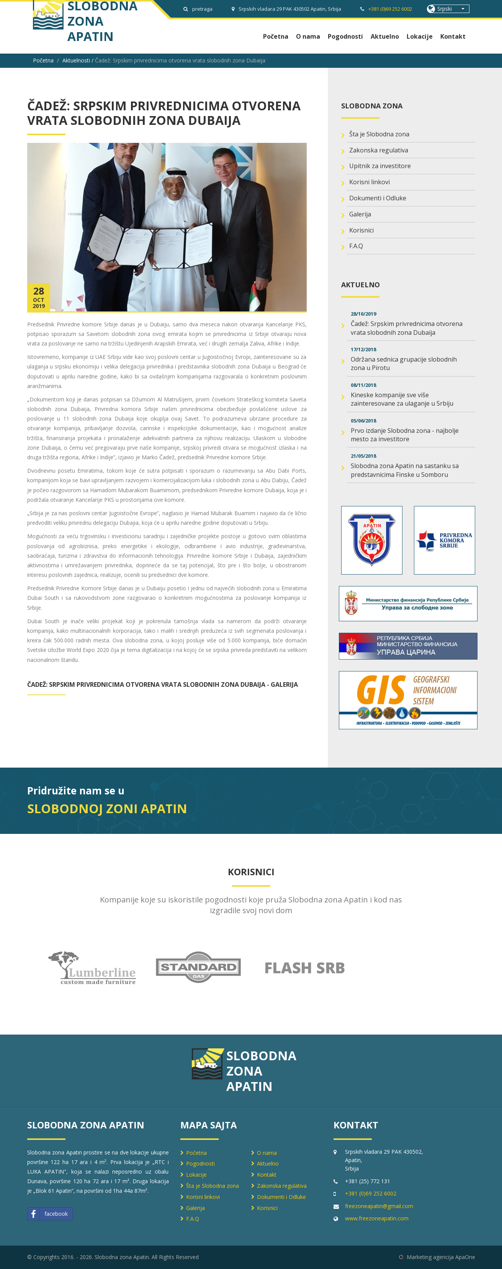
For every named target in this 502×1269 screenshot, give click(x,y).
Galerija (360, 214)
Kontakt (453, 36)
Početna (275, 36)
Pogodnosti (345, 36)
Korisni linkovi (369, 182)
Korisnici (361, 230)
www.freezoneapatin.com (377, 1218)
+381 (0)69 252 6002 (390, 8)
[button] (450, 9)
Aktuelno (385, 36)
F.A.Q (356, 246)
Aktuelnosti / (78, 60)
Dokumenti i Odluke (377, 198)
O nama (308, 36)
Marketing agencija (430, 1257)
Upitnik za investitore (380, 166)
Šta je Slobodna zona (379, 134)
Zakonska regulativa (378, 150)
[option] (92, 967)
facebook (48, 1214)
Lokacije (420, 36)
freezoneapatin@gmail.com (379, 1206)
